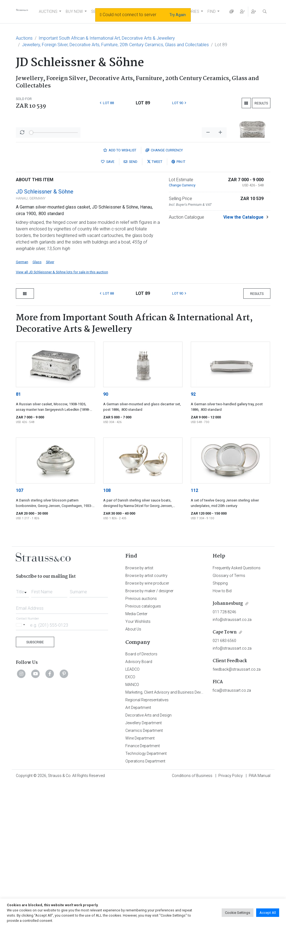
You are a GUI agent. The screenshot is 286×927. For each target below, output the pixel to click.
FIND (211, 11)
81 (18, 537)
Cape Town (225, 775)
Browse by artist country (146, 719)
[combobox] (22, 733)
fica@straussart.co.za (232, 833)
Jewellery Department (143, 866)
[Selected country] (21, 768)
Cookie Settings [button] (237, 913)
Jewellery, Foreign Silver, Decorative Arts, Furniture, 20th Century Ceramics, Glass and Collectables (115, 44)
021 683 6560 (224, 784)
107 (19, 633)
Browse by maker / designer (149, 734)
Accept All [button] (267, 913)
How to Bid (222, 734)
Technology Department (146, 896)
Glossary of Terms (229, 719)
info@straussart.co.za (232, 763)
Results (261, 103)
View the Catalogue (243, 360)
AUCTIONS (48, 11)
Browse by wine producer (147, 726)
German (22, 405)
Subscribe (35, 785)
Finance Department (142, 889)
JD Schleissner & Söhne (44, 335)
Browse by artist (139, 711)
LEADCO (132, 812)
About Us (133, 772)
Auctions (24, 38)
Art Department (138, 851)
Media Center (136, 757)
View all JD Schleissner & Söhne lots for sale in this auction (62, 415)
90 (105, 537)
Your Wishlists (138, 764)
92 (193, 537)
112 (194, 633)
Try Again (177, 15)
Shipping (220, 726)
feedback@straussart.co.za (237, 812)
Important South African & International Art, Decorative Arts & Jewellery (107, 38)
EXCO (130, 820)
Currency (164, 293)
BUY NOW (74, 11)
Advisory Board (138, 805)
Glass (37, 405)
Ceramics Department (144, 874)
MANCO (132, 828)
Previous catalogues (143, 749)
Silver (50, 405)
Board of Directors (141, 797)
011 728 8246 (224, 755)
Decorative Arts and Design (148, 858)
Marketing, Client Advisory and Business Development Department (181, 835)
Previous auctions (141, 742)
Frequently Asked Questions (237, 711)
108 (107, 633)
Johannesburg (228, 746)
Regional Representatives (147, 843)
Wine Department (140, 881)
